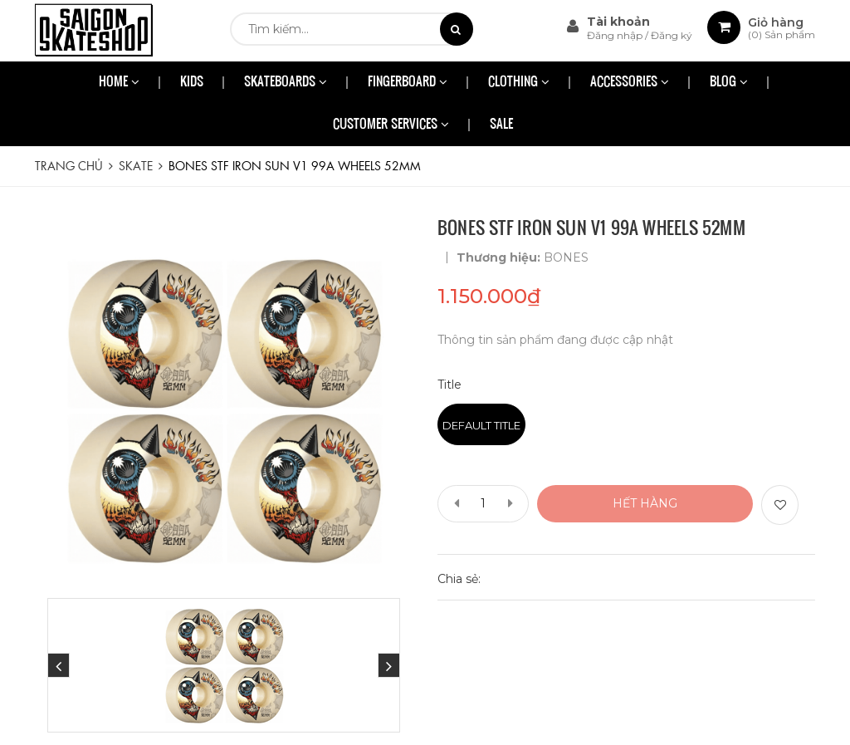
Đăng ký (671, 35)
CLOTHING (519, 82)
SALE (501, 125)
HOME (119, 82)
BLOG (729, 82)
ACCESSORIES (629, 82)
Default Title (481, 425)
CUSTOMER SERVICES (391, 125)
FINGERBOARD (407, 82)
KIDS (191, 82)
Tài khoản (618, 21)
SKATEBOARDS (285, 82)
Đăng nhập (616, 35)
